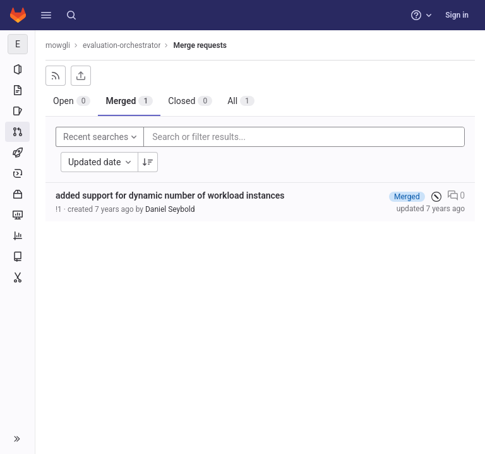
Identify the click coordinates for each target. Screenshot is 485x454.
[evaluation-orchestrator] (17, 44)
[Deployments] (17, 173)
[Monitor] (17, 215)
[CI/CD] (17, 153)
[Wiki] (17, 257)
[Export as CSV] (81, 76)
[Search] (71, 15)
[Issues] (17, 111)
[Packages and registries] (17, 194)
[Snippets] (17, 277)
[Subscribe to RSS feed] (55, 76)
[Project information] (17, 69)
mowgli (57, 45)
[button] (46, 15)
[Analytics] (17, 236)
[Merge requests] (17, 132)
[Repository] (17, 90)
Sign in (457, 15)
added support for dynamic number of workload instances (170, 195)
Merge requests (199, 45)
